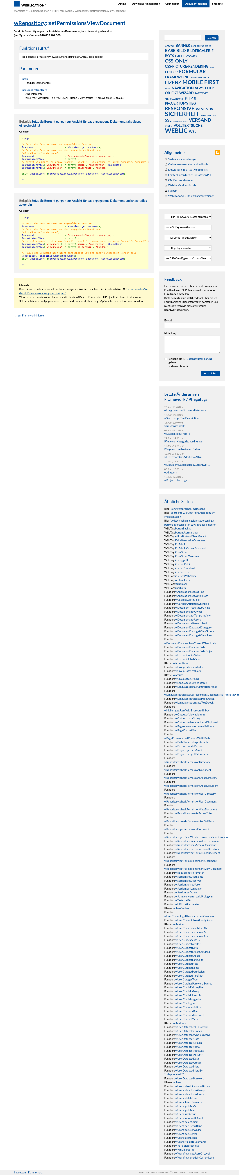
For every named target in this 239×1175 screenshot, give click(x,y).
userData (180, 588)
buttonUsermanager (186, 532)
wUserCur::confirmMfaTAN (191, 928)
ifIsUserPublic (183, 564)
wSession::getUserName (189, 876)
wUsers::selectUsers (186, 1121)
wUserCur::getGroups (187, 955)
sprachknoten (208, 115)
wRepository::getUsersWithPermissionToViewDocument (196, 837)
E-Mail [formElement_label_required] (168, 320)
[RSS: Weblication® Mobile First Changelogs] (180, 185)
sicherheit (182, 114)
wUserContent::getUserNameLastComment (189, 916)
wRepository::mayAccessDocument (195, 845)
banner (183, 45)
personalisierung (174, 99)
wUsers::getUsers (185, 1110)
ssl (168, 120)
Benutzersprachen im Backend (188, 508)
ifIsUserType (182, 572)
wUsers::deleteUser (186, 1098)
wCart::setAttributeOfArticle (192, 603)
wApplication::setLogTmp (189, 591)
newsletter (204, 88)
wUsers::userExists (186, 1137)
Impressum (20, 1172)
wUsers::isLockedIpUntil (189, 1118)
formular (192, 71)
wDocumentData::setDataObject (194, 651)
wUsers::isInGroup (185, 1114)
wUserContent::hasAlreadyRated (194, 920)
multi (168, 88)
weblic (176, 130)
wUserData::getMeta (187, 1046)
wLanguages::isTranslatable (191, 682)
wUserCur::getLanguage (189, 959)
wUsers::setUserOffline (188, 1126)
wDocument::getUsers (188, 619)
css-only (176, 60)
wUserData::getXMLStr (189, 1054)
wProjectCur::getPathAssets (191, 754)
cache (180, 56)
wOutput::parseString (187, 718)
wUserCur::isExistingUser (190, 987)
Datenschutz (35, 1172)
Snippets (217, 3)
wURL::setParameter (187, 904)
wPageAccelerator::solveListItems (194, 726)
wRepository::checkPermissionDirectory (187, 762)
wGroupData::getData (188, 671)
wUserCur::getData (186, 947)
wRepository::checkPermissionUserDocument (190, 801)
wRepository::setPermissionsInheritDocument (190, 860)
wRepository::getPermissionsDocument (186, 829)
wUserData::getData (187, 1038)
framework (176, 77)
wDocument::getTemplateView (193, 615)
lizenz (173, 82)
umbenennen (177, 121)
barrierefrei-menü (201, 46)
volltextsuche (188, 125)
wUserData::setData (187, 1058)
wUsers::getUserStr (186, 1106)
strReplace (181, 583)
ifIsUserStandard (185, 568)
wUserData (179, 1023)
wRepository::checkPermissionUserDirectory (190, 793)
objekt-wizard (179, 93)
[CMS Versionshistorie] (178, 180)
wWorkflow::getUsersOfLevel (192, 1153)
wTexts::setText (184, 900)
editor (171, 72)
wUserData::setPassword (189, 1078)
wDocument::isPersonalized (191, 623)
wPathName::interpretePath (191, 742)
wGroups (178, 675)
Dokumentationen (196, 3)
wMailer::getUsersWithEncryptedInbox (186, 710)
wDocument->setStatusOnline (192, 607)
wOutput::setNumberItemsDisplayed (196, 722)
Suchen (211, 37)
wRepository (30, 23)
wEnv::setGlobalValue (187, 659)
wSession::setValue (186, 892)
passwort (201, 93)
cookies (191, 56)
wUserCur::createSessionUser (192, 936)
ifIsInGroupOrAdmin (187, 556)
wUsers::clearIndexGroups (190, 1090)
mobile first (200, 82)
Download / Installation (146, 3)
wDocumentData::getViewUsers (193, 635)
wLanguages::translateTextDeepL (194, 702)
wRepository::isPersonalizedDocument (197, 841)
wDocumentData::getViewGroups (194, 631)
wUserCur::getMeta (186, 963)
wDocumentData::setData (190, 647)
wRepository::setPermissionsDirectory (197, 849)
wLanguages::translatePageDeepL (194, 698)
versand (200, 120)
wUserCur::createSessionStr (191, 932)
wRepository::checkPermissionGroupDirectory (190, 777)
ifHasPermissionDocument (190, 540)
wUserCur (179, 924)
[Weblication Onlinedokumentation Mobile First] (186, 170)
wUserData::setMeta (187, 1066)
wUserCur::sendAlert (187, 1011)
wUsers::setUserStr (186, 1133)
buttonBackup (183, 528)
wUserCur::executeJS (187, 940)
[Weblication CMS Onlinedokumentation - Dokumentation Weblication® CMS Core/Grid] (186, 164)
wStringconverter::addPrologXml (194, 896)
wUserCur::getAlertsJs (188, 944)
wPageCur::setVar (185, 730)
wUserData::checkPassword (191, 1027)
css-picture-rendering (187, 66)
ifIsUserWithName (186, 576)
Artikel (122, 3)
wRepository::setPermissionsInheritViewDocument (193, 868)
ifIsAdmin (180, 544)
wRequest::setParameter (189, 872)
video (168, 125)
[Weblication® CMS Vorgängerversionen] (189, 196)
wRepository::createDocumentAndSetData (189, 821)
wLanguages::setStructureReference (196, 686)
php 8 (190, 98)
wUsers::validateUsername (190, 1141)
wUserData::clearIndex (188, 1031)
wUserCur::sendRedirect (189, 1015)
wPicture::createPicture (189, 746)
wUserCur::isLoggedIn (188, 999)
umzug (185, 121)
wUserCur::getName (187, 967)
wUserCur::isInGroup (187, 991)
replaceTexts (182, 580)
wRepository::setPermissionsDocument (197, 852)
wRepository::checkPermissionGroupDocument (191, 785)
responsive (179, 108)
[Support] (170, 191)
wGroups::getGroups (187, 678)
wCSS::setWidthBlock (187, 599)
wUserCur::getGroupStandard (192, 951)
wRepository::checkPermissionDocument (187, 769)
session (207, 109)
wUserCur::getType (186, 979)
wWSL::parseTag (184, 1149)
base (170, 50)
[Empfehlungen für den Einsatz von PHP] (188, 175)
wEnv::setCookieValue (188, 655)
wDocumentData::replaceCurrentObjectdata (190, 643)
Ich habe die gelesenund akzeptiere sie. (190, 362)
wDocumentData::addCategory (193, 627)
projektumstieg (180, 103)
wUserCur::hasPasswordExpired (193, 983)
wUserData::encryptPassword (192, 1034)
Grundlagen (172, 3)
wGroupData (180, 663)
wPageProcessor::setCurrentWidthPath (187, 738)
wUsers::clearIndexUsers (189, 1094)
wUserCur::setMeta (186, 1019)
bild (181, 50)
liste (206, 77)
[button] (217, 152)
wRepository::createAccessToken (194, 813)
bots (169, 56)
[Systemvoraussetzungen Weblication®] (180, 159)
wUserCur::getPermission (190, 971)
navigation (183, 88)
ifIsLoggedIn (182, 560)
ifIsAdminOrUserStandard (190, 548)
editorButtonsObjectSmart (190, 536)
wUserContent (181, 908)
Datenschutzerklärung (199, 358)
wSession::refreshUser (188, 884)
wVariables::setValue (187, 1145)
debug (212, 67)
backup (169, 45)
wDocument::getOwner (188, 611)
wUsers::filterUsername (189, 1102)
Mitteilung (171, 333)
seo (198, 109)
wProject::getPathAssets (189, 750)
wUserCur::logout (185, 1003)
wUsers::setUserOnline (188, 1129)
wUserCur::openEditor (188, 1007)
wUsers (177, 1082)
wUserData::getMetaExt (189, 1050)
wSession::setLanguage (188, 888)
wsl (192, 131)
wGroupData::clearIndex (189, 667)
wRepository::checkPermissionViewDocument (190, 809)
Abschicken (210, 373)
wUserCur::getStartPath (189, 975)
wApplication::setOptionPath (191, 595)
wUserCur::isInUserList (188, 995)
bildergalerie (200, 50)
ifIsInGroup (181, 552)
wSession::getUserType (188, 880)
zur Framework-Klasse (31, 315)
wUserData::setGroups (188, 1062)
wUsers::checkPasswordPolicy (192, 1086)
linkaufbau (196, 78)
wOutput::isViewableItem (190, 714)
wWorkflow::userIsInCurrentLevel (194, 1157)
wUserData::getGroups (188, 1042)
